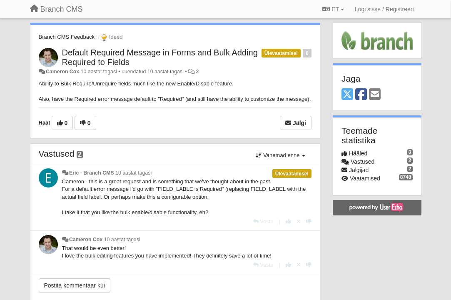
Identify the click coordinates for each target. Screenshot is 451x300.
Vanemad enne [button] (280, 155)
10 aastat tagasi (133, 173)
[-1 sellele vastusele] (308, 221)
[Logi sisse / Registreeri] (384, 9)
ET (333, 9)
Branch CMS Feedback (67, 37)
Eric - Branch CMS (91, 173)
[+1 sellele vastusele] (288, 221)
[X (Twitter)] (347, 95)
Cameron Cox (62, 72)
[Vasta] (263, 221)
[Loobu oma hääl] (299, 221)
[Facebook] (361, 95)
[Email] (375, 95)
